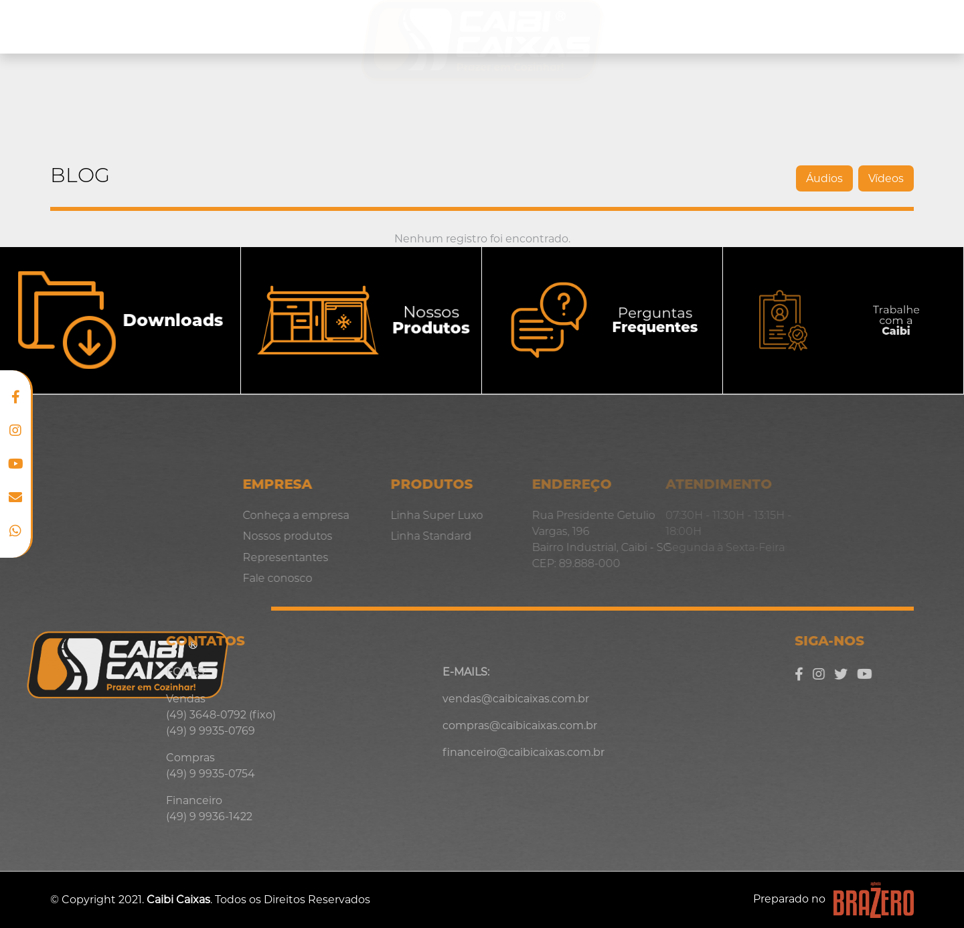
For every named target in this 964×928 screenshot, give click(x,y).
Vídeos (766, 178)
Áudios (704, 178)
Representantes (745, 27)
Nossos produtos (266, 26)
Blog (836, 26)
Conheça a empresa (123, 26)
